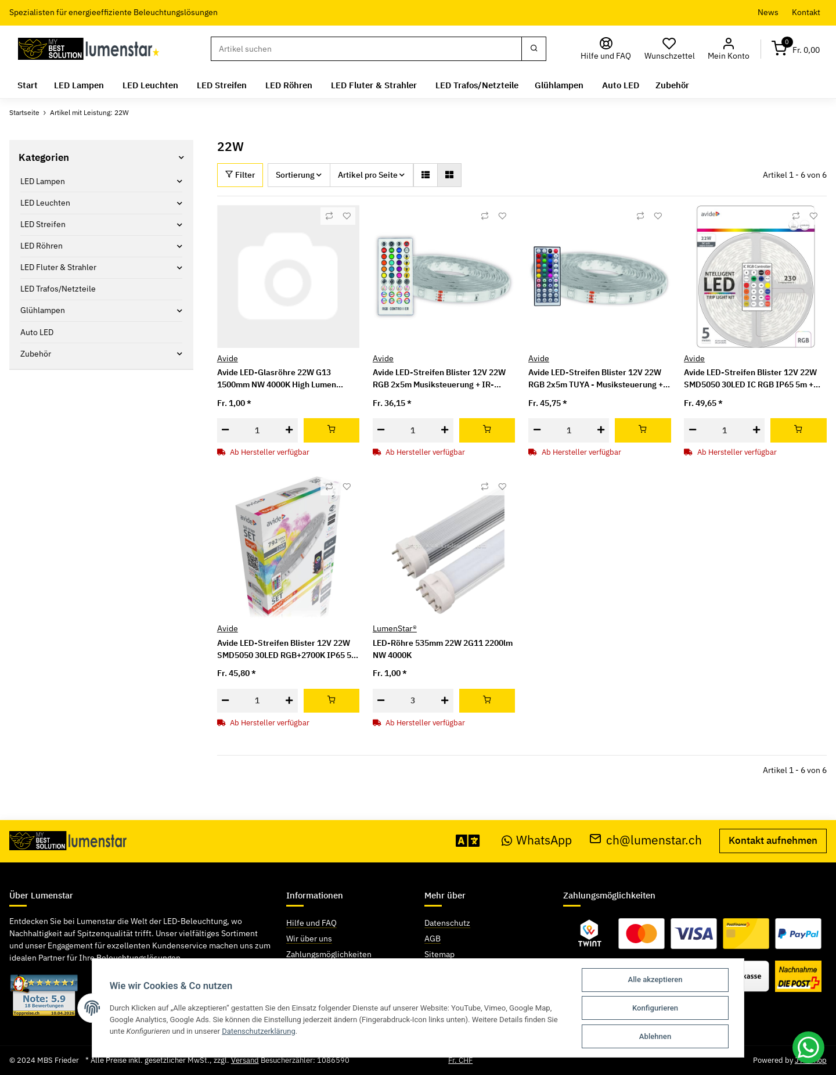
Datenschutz (447, 923)
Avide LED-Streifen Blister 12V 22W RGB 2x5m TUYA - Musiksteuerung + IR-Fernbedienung (595, 379)
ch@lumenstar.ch (645, 840)
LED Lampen (42, 181)
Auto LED (36, 331)
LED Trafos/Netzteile (58, 288)
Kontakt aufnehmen (773, 840)
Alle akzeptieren (655, 979)
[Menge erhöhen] (289, 430)
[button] (728, 49)
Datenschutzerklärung (259, 1030)
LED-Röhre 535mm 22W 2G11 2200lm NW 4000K (443, 649)
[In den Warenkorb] (332, 430)
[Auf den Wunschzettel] (346, 216)
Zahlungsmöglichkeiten (329, 954)
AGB (432, 938)
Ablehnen (655, 1036)
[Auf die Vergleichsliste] (329, 216)
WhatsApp (537, 840)
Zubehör (35, 353)
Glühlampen (42, 310)
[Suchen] (366, 49)
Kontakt (806, 12)
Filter (240, 175)
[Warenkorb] (796, 49)
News (768, 12)
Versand (245, 1060)
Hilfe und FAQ (311, 923)
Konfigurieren (655, 1008)
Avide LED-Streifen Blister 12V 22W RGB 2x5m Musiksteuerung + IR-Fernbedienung (439, 379)
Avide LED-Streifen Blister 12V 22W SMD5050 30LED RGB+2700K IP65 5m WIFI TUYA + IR (287, 649)
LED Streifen (43, 224)
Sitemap (439, 954)
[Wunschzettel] (670, 49)
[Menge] (257, 430)
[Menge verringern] (225, 430)
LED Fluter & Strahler (58, 267)
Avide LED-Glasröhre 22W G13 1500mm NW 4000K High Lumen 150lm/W (276, 379)
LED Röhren (41, 245)
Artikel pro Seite (368, 175)
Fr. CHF (460, 1060)
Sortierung (295, 175)
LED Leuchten (45, 202)
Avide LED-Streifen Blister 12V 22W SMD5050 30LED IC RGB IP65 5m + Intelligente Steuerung (750, 379)
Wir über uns (309, 938)
